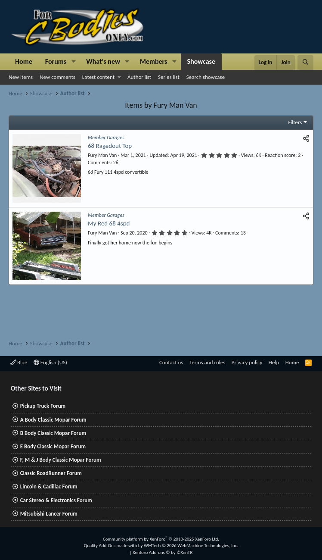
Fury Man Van (102, 155)
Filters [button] (295, 122)
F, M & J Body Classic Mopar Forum (60, 460)
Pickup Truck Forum (42, 406)
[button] (73, 61)
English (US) (50, 362)
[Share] (306, 139)
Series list (169, 77)
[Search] (305, 62)
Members (153, 61)
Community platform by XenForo (161, 539)
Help (274, 362)
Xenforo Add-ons (162, 552)
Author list (139, 77)
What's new (103, 61)
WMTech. (191, 545)
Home (23, 61)
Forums (55, 61)
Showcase (201, 61)
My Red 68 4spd (109, 223)
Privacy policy (247, 362)
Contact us (171, 362)
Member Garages (106, 138)
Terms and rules (207, 362)
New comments (57, 77)
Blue (18, 362)
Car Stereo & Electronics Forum (56, 500)
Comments (99, 163)
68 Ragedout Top (110, 146)
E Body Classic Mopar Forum (53, 446)
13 (243, 233)
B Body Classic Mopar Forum (53, 433)
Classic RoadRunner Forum (51, 473)
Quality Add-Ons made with (111, 545)
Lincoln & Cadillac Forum (48, 486)
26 (115, 163)
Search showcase (205, 77)
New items (21, 77)
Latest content (98, 77)
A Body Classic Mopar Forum (53, 419)
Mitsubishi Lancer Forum (48, 513)
